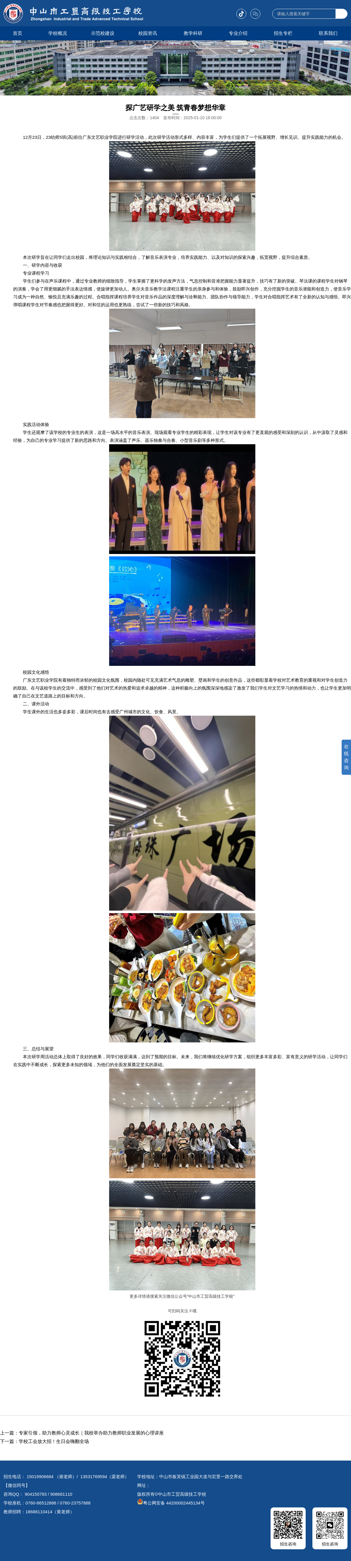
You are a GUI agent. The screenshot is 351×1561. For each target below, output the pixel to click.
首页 (17, 33)
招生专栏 (283, 33)
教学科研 (193, 33)
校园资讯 (147, 33)
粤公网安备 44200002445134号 (171, 1502)
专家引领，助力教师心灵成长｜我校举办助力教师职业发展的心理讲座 (91, 1432)
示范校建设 (102, 33)
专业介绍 (238, 33)
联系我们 (328, 33)
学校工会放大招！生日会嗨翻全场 (54, 1441)
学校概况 (57, 33)
